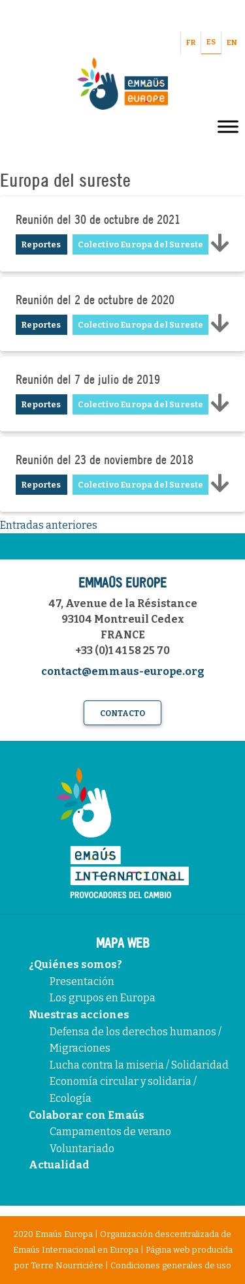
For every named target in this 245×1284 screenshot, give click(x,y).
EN (232, 43)
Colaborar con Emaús (86, 1115)
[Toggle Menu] (228, 126)
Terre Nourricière (67, 1265)
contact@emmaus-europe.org (122, 671)
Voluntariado (82, 1148)
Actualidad (59, 1165)
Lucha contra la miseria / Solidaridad (139, 1065)
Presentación (82, 981)
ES (211, 42)
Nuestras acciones (79, 1015)
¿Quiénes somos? (75, 964)
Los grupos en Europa (102, 998)
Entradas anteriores (48, 525)
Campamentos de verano (110, 1131)
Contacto (122, 713)
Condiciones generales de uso (170, 1265)
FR (190, 43)
